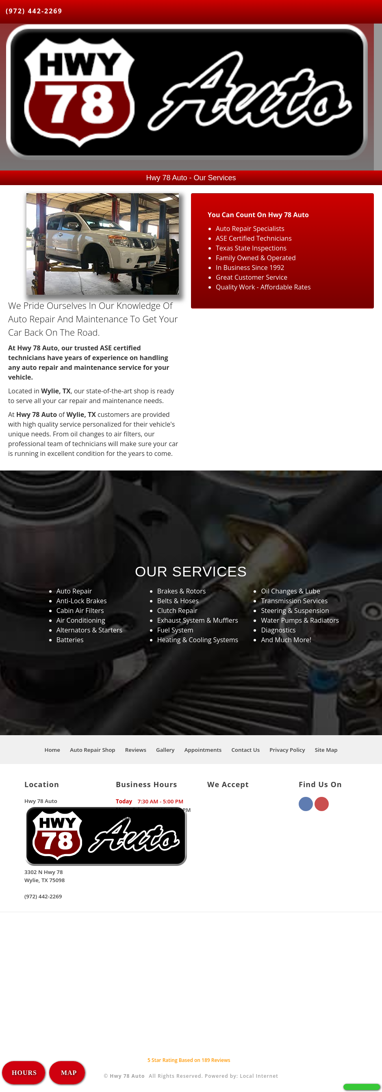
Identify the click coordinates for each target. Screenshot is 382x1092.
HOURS (24, 1072)
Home (52, 749)
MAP (68, 1072)
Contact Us (245, 749)
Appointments (203, 749)
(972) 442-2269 (34, 10)
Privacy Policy (287, 749)
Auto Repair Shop (92, 749)
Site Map (326, 749)
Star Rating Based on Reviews (189, 1060)
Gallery (165, 749)
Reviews (135, 749)
